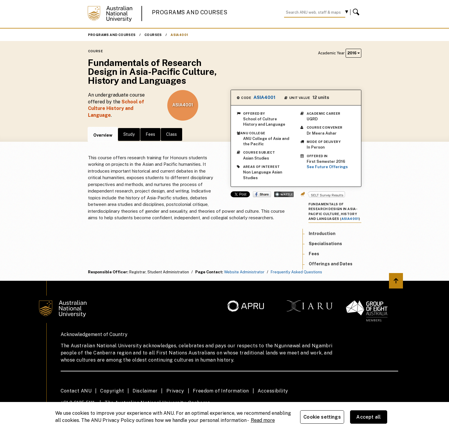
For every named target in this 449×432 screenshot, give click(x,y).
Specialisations (325, 243)
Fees (150, 134)
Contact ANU (76, 391)
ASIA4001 (179, 35)
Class (171, 134)
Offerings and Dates (330, 263)
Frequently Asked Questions (296, 272)
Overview (102, 135)
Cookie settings (322, 417)
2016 (353, 53)
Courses (153, 35)
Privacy (175, 391)
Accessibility (273, 391)
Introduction (322, 233)
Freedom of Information (221, 391)
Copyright (112, 391)
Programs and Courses (189, 12)
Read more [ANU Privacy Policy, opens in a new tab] (263, 420)
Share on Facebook (262, 194)
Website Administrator (244, 272)
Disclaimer (145, 391)
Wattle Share (284, 194)
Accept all (368, 417)
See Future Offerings (327, 167)
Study (129, 134)
